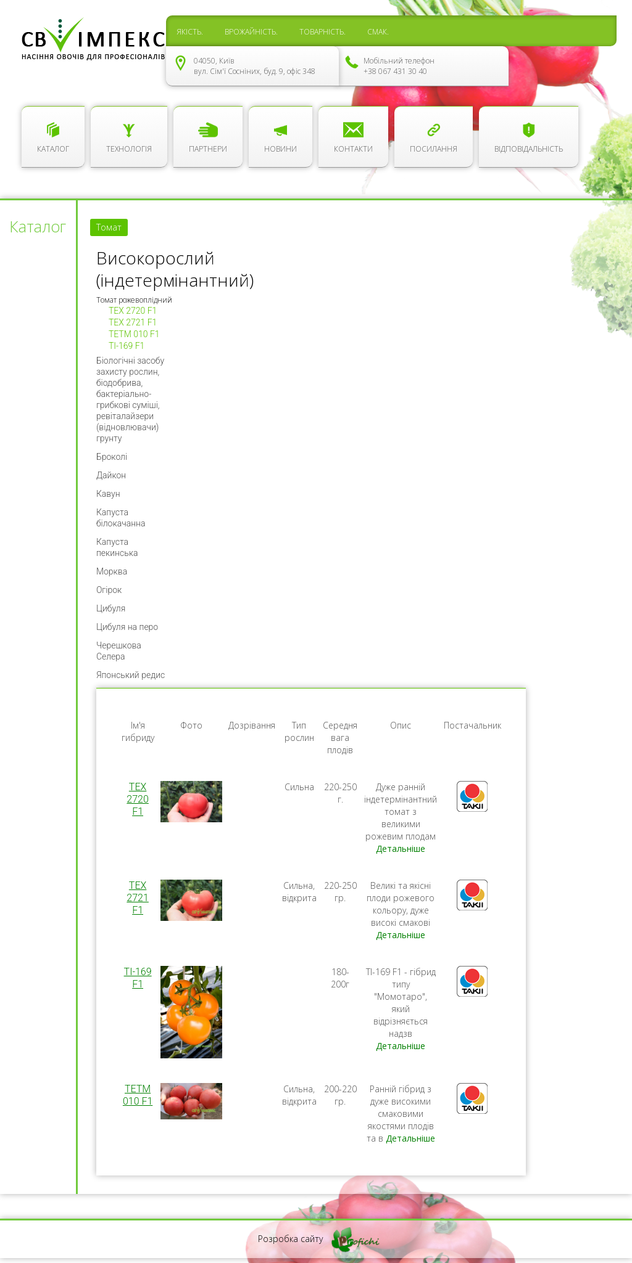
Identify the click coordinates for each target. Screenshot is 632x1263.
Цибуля (110, 608)
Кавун (108, 494)
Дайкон (111, 475)
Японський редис (130, 675)
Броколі (111, 457)
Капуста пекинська (117, 547)
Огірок (109, 590)
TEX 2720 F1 (133, 311)
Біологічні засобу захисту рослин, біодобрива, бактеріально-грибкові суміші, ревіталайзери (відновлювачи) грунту (130, 399)
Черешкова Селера (118, 650)
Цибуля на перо (127, 627)
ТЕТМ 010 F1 (134, 334)
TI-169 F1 (126, 346)
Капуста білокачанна (121, 517)
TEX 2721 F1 (133, 322)
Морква (111, 571)
